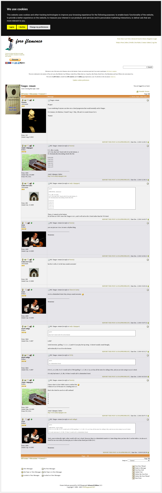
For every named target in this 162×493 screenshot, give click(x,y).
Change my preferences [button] (39, 27)
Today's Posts (120, 42)
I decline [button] (22, 27)
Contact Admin (146, 42)
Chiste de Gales (73, 290)
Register (150, 39)
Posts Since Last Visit (123, 39)
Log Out (154, 42)
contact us (112, 76)
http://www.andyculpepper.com (57, 176)
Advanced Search (136, 39)
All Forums (24, 94)
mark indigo (72, 419)
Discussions (33, 94)
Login (155, 39)
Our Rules (138, 42)
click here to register (111, 71)
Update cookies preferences (81, 80)
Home (144, 39)
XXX (70, 355)
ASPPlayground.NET (88, 487)
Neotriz (71, 146)
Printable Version (142, 91)
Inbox (126, 42)
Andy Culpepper (74, 183)
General (42, 94)
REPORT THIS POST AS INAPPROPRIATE (115, 142)
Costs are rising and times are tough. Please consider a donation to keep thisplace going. (14, 55)
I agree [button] (11, 27)
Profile (131, 42)
